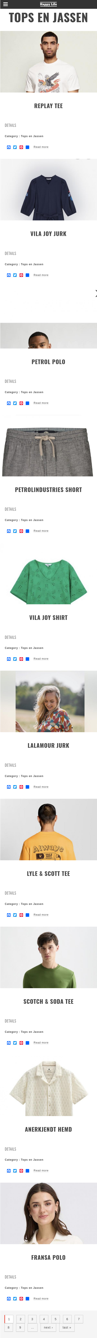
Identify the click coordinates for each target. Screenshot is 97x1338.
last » (67, 1327)
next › (48, 1327)
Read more (41, 147)
